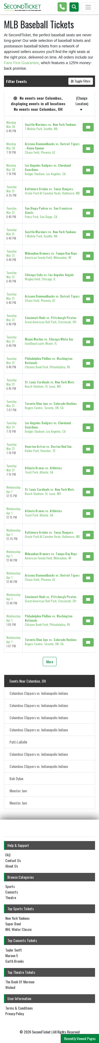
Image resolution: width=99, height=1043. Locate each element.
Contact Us (13, 860)
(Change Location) (82, 103)
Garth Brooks (14, 961)
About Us (11, 866)
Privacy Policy (14, 1013)
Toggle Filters (81, 81)
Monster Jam (18, 790)
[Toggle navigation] (88, 7)
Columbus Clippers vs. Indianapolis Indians (39, 693)
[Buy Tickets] (88, 127)
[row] (49, 127)
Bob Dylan (16, 778)
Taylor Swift (13, 950)
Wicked (10, 987)
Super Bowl (13, 923)
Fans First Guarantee (21, 63)
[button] (74, 7)
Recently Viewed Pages (80, 1038)
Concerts (11, 892)
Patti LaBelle (18, 742)
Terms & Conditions (19, 1008)
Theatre (10, 897)
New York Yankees (17, 918)
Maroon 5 (11, 955)
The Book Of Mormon (19, 981)
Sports (10, 886)
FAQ (8, 855)
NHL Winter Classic (18, 929)
